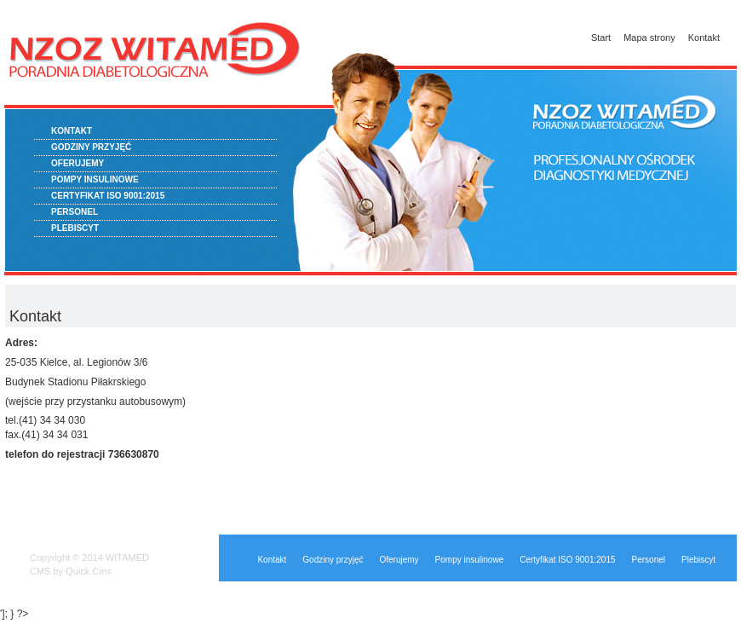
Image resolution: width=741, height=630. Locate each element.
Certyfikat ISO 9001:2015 (107, 195)
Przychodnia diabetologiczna (157, 68)
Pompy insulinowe (95, 179)
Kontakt (704, 37)
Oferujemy (77, 163)
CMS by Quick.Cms (71, 571)
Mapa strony (649, 37)
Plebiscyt (75, 228)
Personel (74, 212)
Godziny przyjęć (91, 147)
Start (601, 37)
